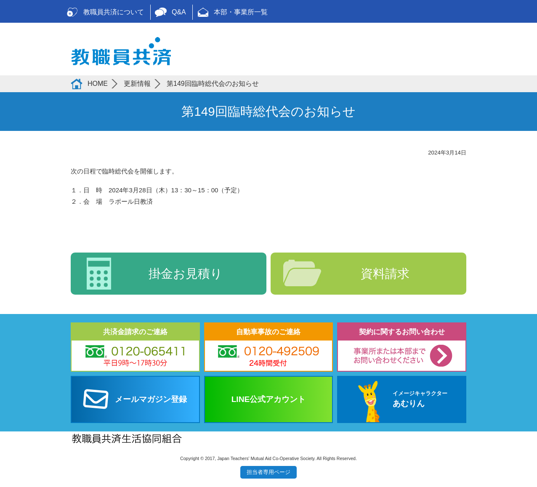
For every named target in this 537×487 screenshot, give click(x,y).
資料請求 (385, 273)
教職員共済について (113, 12)
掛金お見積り (186, 273)
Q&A (179, 12)
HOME (98, 83)
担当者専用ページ (268, 472)
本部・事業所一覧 (241, 12)
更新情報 (137, 83)
